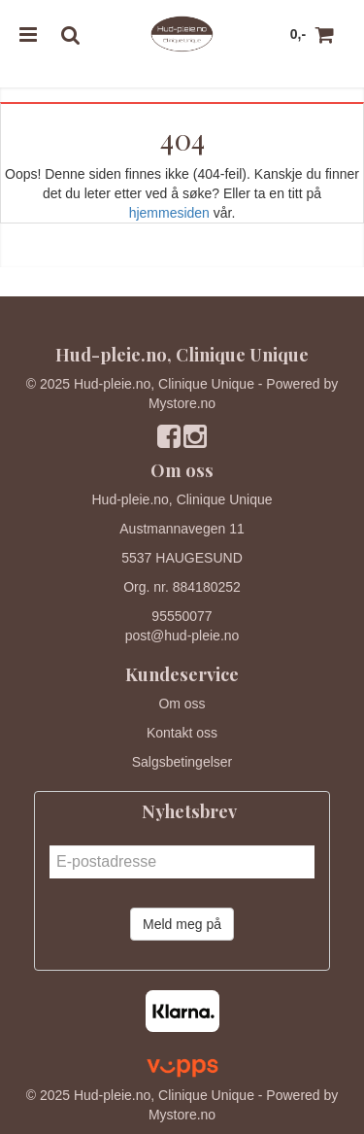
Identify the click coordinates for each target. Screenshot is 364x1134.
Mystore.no (182, 403)
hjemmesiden (169, 213)
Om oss (181, 703)
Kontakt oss (182, 732)
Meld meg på (182, 924)
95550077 (181, 616)
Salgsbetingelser (182, 762)
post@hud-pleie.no (182, 635)
